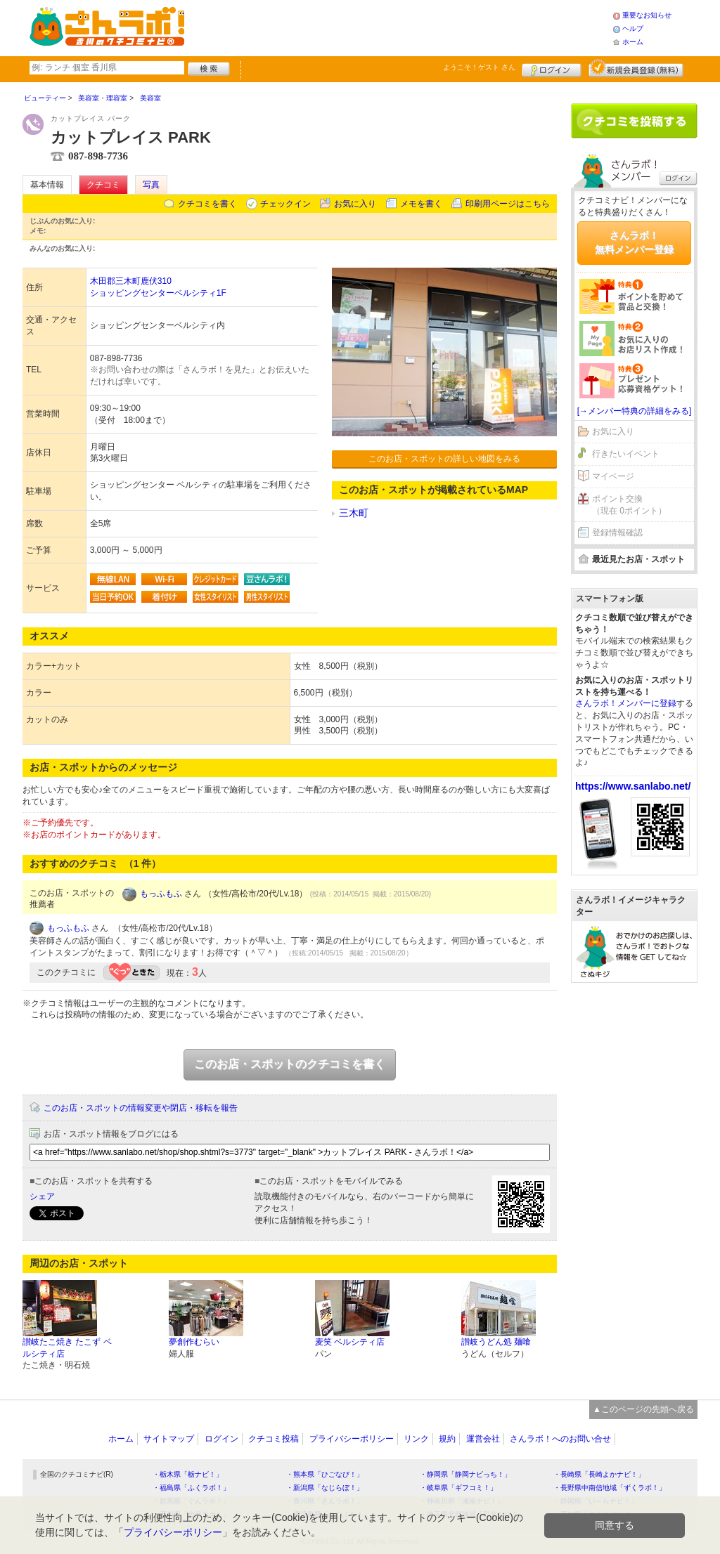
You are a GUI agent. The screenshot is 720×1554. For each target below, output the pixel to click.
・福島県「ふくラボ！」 (191, 1487)
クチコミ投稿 (273, 1439)
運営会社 (483, 1439)
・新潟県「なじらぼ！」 (325, 1487)
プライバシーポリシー (351, 1439)
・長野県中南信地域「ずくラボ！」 (609, 1487)
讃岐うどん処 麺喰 (496, 1342)
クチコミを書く (207, 204)
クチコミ (103, 185)
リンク (416, 1439)
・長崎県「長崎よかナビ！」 (599, 1474)
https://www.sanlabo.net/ (632, 786)
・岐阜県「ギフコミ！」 (458, 1487)
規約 (447, 1439)
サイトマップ (168, 1439)
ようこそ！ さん (479, 67)
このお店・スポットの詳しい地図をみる (444, 459)
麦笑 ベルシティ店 (350, 1342)
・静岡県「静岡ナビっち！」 (465, 1474)
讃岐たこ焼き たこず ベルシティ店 (67, 1348)
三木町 (353, 512)
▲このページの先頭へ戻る (643, 1409)
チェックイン (285, 204)
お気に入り (355, 204)
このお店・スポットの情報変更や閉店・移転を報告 (141, 1108)
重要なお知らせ (646, 15)
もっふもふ (161, 894)
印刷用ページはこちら (507, 204)
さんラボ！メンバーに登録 (625, 703)
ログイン (551, 68)
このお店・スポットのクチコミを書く (289, 1064)
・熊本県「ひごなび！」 (325, 1474)
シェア (42, 1196)
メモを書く (421, 204)
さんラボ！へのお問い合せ (560, 1439)
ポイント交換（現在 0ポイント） (629, 505)
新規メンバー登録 (636, 68)
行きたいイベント (626, 454)
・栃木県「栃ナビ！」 (188, 1474)
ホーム (632, 42)
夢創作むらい (194, 1342)
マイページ (613, 476)
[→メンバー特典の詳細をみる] (634, 411)
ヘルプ (632, 28)
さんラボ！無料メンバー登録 (634, 242)
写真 (151, 185)
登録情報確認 (617, 532)
